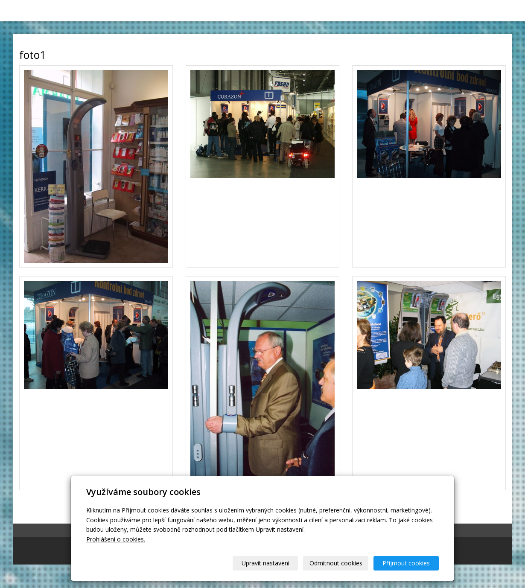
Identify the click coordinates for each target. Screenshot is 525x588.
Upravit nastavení (265, 563)
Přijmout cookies (406, 563)
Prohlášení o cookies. (115, 539)
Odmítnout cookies (335, 563)
